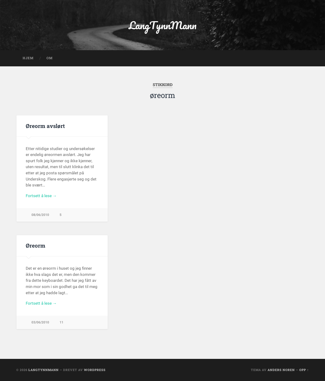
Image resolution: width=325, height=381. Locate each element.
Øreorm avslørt (45, 125)
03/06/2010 (40, 322)
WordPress (95, 370)
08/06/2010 (40, 215)
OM (49, 58)
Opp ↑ (304, 370)
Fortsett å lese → (41, 195)
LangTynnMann (163, 25)
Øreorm (35, 245)
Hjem (28, 58)
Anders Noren (281, 370)
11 (61, 322)
